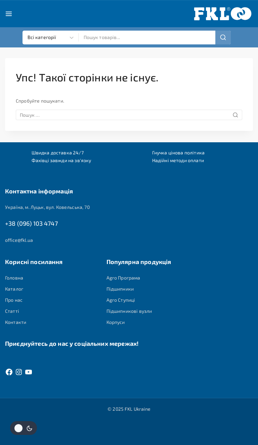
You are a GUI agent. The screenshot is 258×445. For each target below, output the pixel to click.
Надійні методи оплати (178, 159)
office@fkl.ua (19, 240)
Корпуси (115, 322)
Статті (12, 311)
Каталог (14, 289)
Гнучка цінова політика (178, 152)
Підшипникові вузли (129, 311)
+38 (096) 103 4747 (31, 223)
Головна (14, 278)
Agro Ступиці (120, 300)
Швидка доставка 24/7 (58, 152)
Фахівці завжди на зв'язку (61, 159)
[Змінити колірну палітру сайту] (23, 428)
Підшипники (120, 289)
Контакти (15, 322)
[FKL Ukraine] (222, 14)
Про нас (14, 300)
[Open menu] (8, 13)
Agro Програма (123, 278)
